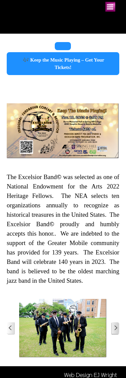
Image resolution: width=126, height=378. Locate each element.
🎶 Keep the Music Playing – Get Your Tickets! (63, 63)
